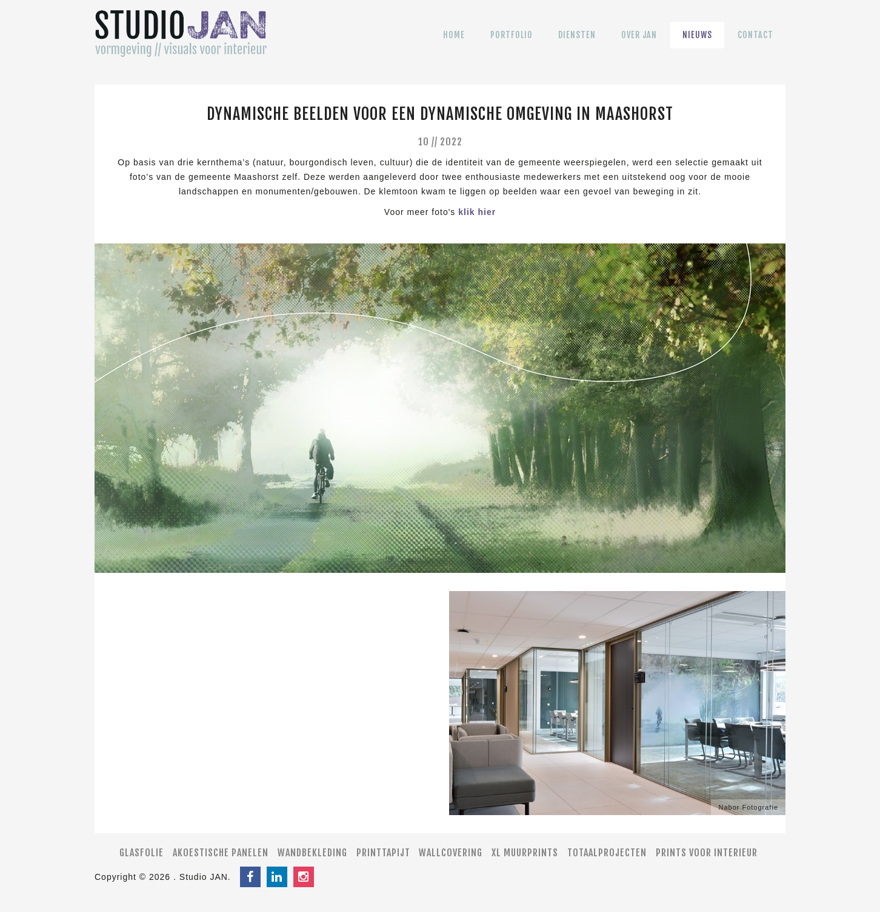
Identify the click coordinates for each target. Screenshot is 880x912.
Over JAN (639, 43)
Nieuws (697, 43)
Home (454, 43)
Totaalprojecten (607, 853)
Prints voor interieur (707, 853)
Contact (755, 43)
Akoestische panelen (220, 853)
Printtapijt (383, 853)
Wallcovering (450, 853)
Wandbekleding (312, 853)
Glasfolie (141, 853)
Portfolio (511, 43)
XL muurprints (525, 853)
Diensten (577, 43)
